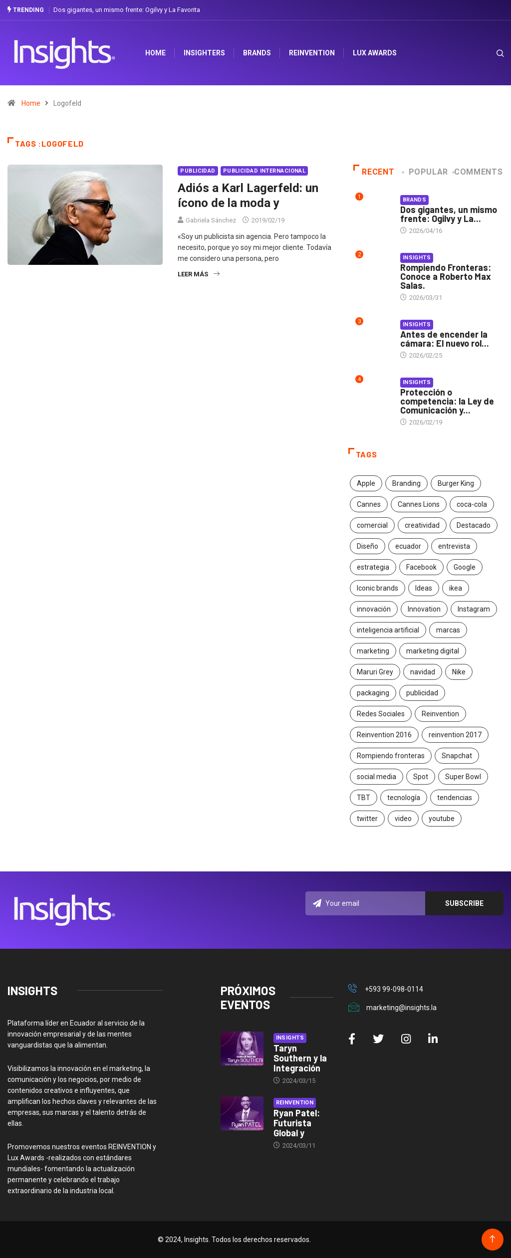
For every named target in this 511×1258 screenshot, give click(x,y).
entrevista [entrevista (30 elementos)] (454, 546)
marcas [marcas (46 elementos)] (448, 630)
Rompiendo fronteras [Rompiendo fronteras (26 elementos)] (391, 756)
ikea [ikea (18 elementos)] (455, 588)
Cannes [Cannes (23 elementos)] (369, 504)
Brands (258, 53)
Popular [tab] (425, 172)
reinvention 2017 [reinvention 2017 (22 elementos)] (455, 735)
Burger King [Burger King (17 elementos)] (456, 483)
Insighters (205, 53)
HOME (156, 53)
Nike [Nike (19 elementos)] (459, 672)
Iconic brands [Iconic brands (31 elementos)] (377, 588)
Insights (417, 257)
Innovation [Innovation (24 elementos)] (424, 609)
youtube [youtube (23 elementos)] (442, 819)
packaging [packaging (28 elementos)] (373, 693)
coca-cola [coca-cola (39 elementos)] (472, 504)
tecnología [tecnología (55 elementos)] (403, 798)
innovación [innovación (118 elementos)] (374, 609)
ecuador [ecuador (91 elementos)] (408, 546)
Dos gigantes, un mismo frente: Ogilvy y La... (448, 214)
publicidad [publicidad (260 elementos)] (422, 693)
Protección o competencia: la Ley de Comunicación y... (447, 401)
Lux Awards (376, 53)
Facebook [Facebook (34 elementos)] (421, 567)
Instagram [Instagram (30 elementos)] (474, 609)
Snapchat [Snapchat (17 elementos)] (457, 756)
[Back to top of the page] (492, 1239)
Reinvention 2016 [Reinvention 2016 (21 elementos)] (384, 735)
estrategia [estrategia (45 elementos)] (373, 567)
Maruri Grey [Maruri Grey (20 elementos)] (375, 672)
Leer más (199, 274)
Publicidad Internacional (264, 171)
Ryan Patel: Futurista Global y (296, 1122)
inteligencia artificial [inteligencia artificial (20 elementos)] (388, 630)
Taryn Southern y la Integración (300, 1058)
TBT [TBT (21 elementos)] (363, 798)
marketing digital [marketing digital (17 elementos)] (432, 651)
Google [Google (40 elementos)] (465, 567)
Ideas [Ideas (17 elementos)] (423, 588)
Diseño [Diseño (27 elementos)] (367, 546)
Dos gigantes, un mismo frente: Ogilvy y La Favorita (126, 9)
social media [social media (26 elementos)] (376, 777)
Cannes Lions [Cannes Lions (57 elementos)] (419, 504)
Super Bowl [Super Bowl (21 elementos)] (463, 777)
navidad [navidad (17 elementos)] (422, 672)
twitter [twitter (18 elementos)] (367, 819)
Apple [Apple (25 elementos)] (366, 483)
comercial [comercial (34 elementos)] (372, 525)
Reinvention (313, 53)
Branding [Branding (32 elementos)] (406, 483)
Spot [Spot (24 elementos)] (420, 777)
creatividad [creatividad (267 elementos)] (422, 525)
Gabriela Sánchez (211, 220)
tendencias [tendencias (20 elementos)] (454, 798)
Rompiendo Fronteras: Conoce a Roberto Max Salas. (445, 276)
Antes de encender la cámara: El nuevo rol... (444, 339)
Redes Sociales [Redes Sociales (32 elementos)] (381, 714)
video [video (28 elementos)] (403, 819)
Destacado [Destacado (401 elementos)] (474, 525)
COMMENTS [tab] (478, 172)
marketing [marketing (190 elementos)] (373, 651)
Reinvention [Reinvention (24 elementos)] (440, 714)
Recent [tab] (374, 172)
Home (30, 103)
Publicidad (197, 171)
